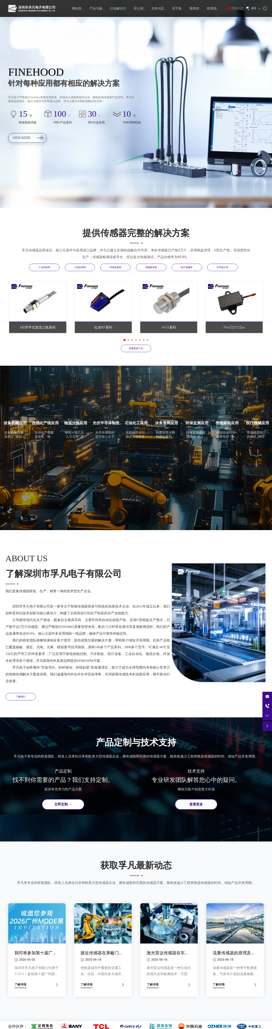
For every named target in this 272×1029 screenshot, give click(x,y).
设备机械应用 (15, 423)
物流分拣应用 (75, 423)
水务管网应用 (166, 423)
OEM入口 (237, 8)
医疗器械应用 (257, 423)
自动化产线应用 (45, 423)
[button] (124, 340)
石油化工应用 (136, 423)
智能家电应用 (227, 423)
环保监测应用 (197, 423)
